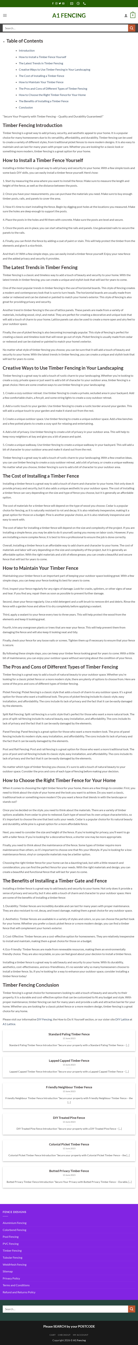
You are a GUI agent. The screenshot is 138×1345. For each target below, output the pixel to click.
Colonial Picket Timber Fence (69, 1144)
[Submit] (131, 27)
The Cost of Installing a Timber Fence (41, 75)
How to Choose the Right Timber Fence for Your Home (52, 94)
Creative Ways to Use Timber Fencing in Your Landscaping (54, 69)
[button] (5, 15)
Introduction (27, 50)
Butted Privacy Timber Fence (69, 1171)
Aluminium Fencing (14, 1222)
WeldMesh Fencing (14, 1264)
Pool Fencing (11, 1236)
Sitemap (8, 1271)
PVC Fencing (11, 1243)
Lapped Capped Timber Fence (69, 1060)
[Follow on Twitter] (60, 3)
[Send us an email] (63, 3)
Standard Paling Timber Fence (69, 1034)
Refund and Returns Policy (19, 1292)
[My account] (126, 15)
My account (80, 1335)
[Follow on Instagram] (56, 3)
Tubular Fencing (12, 1257)
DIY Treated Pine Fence (69, 1118)
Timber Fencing (12, 1250)
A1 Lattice (9, 1024)
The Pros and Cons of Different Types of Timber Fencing (53, 88)
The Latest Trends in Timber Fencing (41, 63)
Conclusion (26, 107)
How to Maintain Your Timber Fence (41, 82)
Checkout (64, 1335)
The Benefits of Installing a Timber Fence (43, 101)
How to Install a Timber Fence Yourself (42, 57)
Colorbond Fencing (14, 1229)
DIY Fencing (44, 1019)
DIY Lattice (122, 1019)
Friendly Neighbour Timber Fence (69, 1087)
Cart (53, 1335)
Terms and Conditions (16, 1285)
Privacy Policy (11, 1278)
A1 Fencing (69, 15)
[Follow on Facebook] (53, 3)
